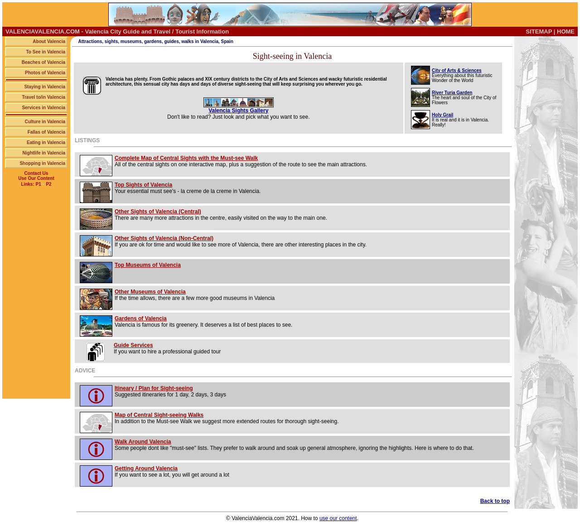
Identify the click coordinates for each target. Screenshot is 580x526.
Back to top (495, 501)
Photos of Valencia (45, 72)
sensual (151, 84)
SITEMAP (539, 31)
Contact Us (36, 173)
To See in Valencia (45, 51)
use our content (338, 518)
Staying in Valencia (44, 86)
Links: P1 (31, 184)
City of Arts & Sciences (457, 70)
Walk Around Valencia (143, 442)
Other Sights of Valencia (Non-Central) (164, 238)
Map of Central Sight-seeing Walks (159, 415)
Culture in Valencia (45, 121)
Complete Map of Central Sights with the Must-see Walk (186, 158)
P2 (48, 184)
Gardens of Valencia (141, 318)
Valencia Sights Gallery (238, 110)
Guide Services (133, 345)
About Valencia (49, 41)
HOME (566, 31)
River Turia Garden (452, 92)
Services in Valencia (43, 107)
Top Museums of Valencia (148, 265)
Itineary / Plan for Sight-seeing (154, 388)
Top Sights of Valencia (143, 185)
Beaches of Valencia (43, 62)
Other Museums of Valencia (150, 292)
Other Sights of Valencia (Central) (158, 211)
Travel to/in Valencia (43, 97)
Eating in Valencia (46, 142)
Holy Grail (442, 114)
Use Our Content (36, 178)
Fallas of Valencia (46, 132)
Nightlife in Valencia (44, 152)
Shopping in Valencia (42, 163)
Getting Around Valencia (146, 468)
